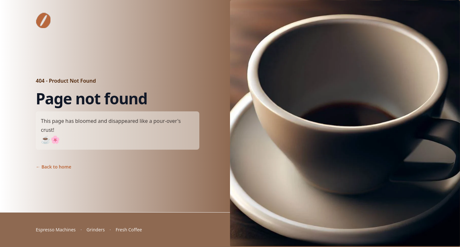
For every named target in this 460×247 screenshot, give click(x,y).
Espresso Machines (56, 230)
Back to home (53, 167)
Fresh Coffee (129, 230)
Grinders (96, 230)
